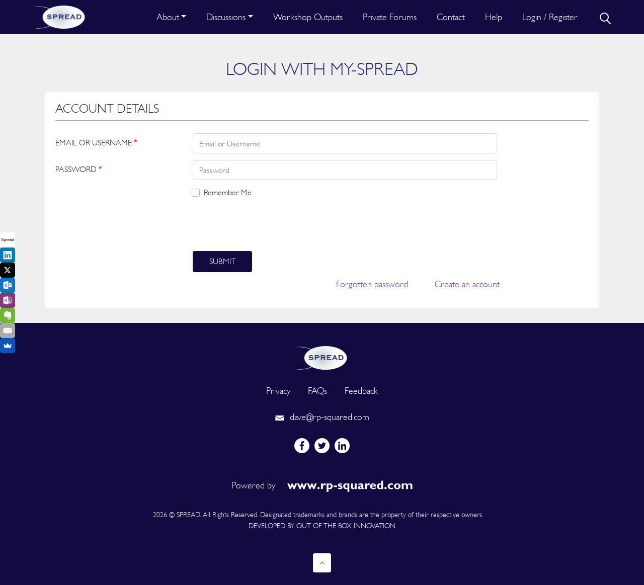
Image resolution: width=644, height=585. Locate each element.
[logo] (322, 357)
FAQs (317, 390)
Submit (222, 261)
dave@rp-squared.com (322, 416)
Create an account (467, 284)
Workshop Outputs (308, 17)
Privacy (278, 390)
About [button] (167, 17)
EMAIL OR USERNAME (96, 142)
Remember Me (228, 192)
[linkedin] (342, 445)
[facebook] (301, 445)
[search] (604, 17)
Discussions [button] (226, 17)
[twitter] (322, 445)
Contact (451, 17)
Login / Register (550, 17)
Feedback (361, 390)
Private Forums (390, 17)
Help (493, 17)
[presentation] (269, 224)
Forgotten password (372, 284)
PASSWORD (78, 169)
